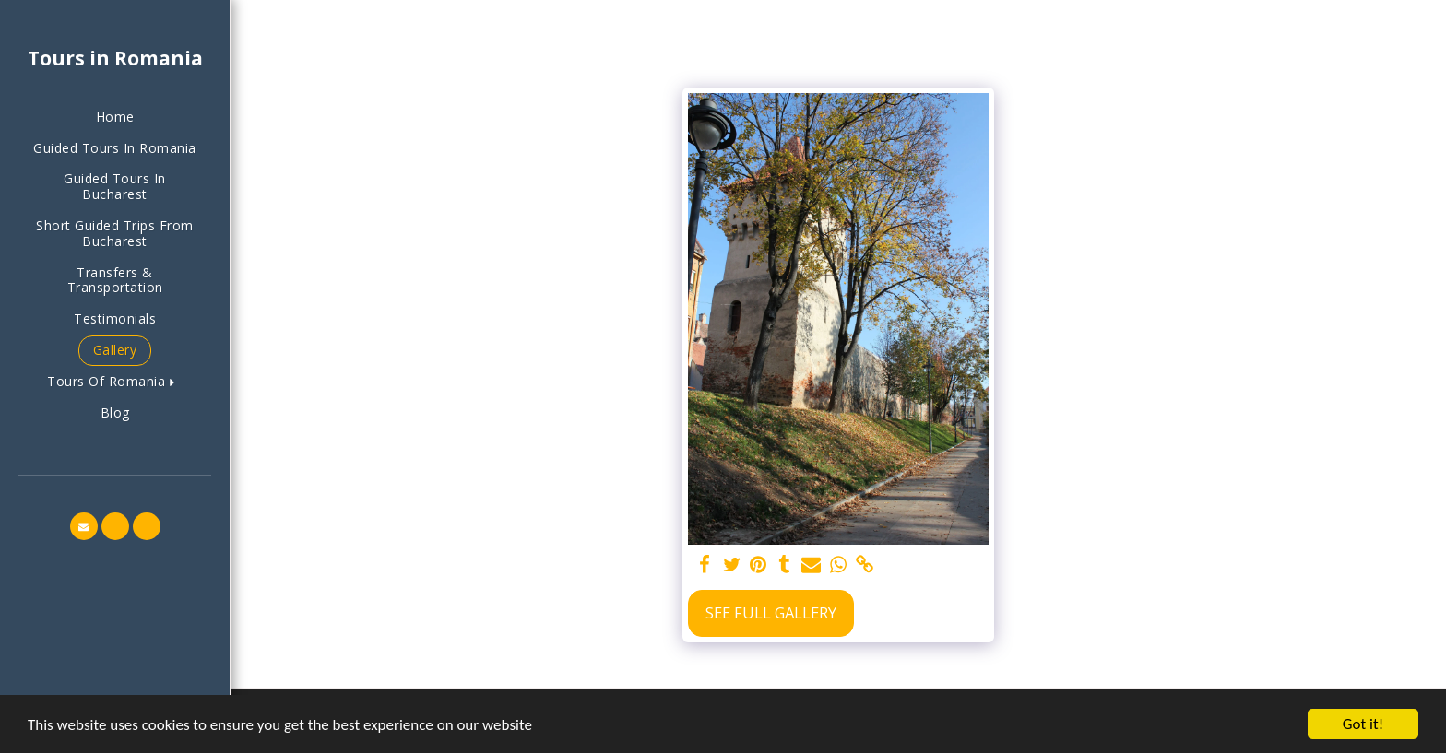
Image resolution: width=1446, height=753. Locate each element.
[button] (114, 382)
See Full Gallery (770, 612)
